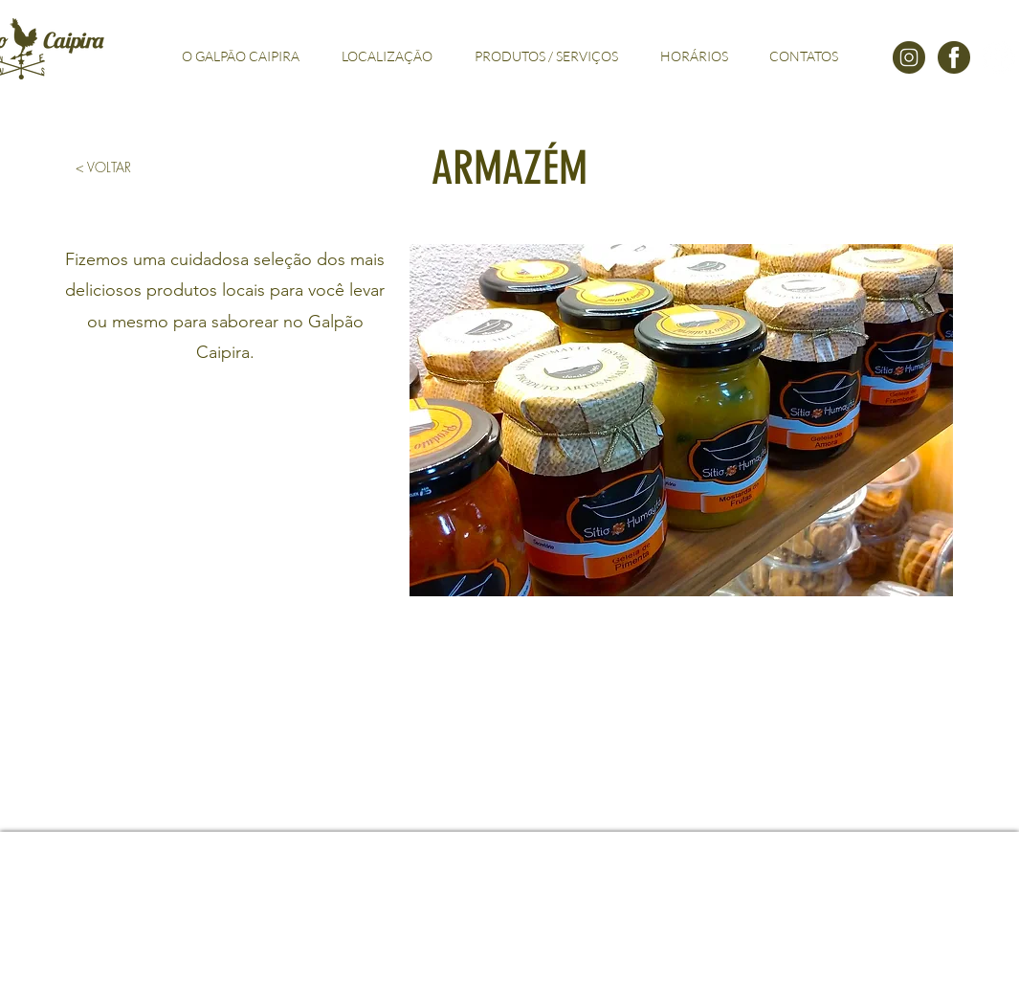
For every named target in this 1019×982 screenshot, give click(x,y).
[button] (681, 420)
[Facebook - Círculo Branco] (999, 57)
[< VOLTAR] (104, 167)
